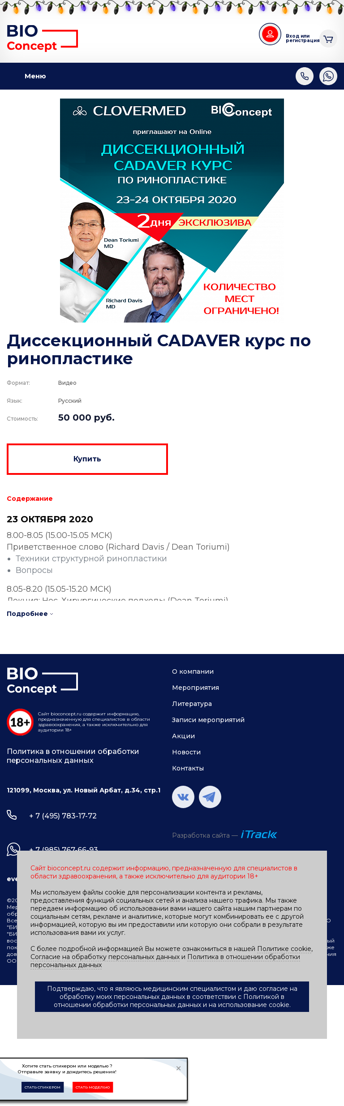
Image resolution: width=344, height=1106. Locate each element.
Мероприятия (195, 688)
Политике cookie (284, 949)
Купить (87, 459)
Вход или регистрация (299, 38)
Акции (183, 736)
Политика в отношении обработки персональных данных (73, 756)
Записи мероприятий (208, 720)
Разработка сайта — (205, 835)
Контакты (188, 768)
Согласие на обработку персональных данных (105, 957)
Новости (186, 752)
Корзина (328, 37)
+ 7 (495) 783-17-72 (63, 816)
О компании (193, 671)
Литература (192, 704)
